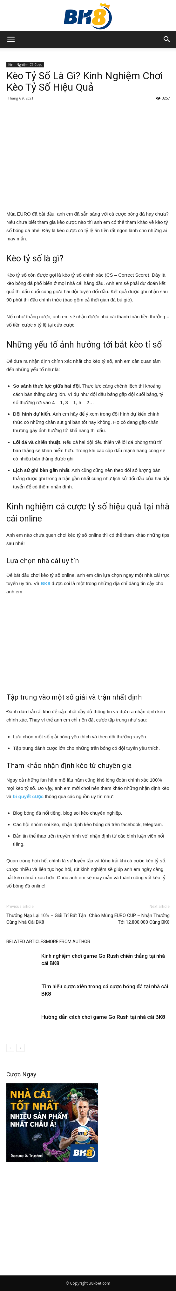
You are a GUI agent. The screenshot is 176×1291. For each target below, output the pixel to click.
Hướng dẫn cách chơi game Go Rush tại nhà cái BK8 (103, 1017)
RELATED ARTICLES (26, 941)
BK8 (45, 583)
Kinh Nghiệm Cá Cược (25, 64)
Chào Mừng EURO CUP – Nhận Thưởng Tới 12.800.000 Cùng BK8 (129, 919)
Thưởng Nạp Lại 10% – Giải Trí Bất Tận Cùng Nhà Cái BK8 (46, 919)
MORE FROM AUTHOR (68, 941)
